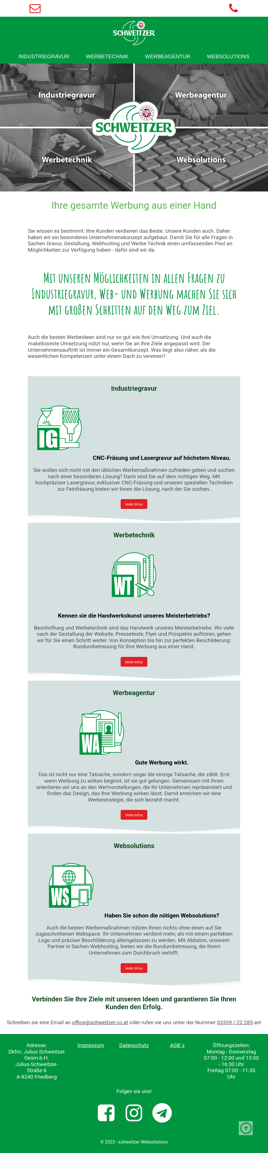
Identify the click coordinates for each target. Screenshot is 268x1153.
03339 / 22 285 (235, 1022)
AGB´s (177, 1045)
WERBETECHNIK (107, 56)
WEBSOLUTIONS (228, 56)
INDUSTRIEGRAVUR (43, 56)
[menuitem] (43, 56)
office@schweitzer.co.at (100, 1022)
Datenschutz (134, 1045)
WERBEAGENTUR (167, 56)
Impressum (91, 1045)
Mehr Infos (134, 504)
